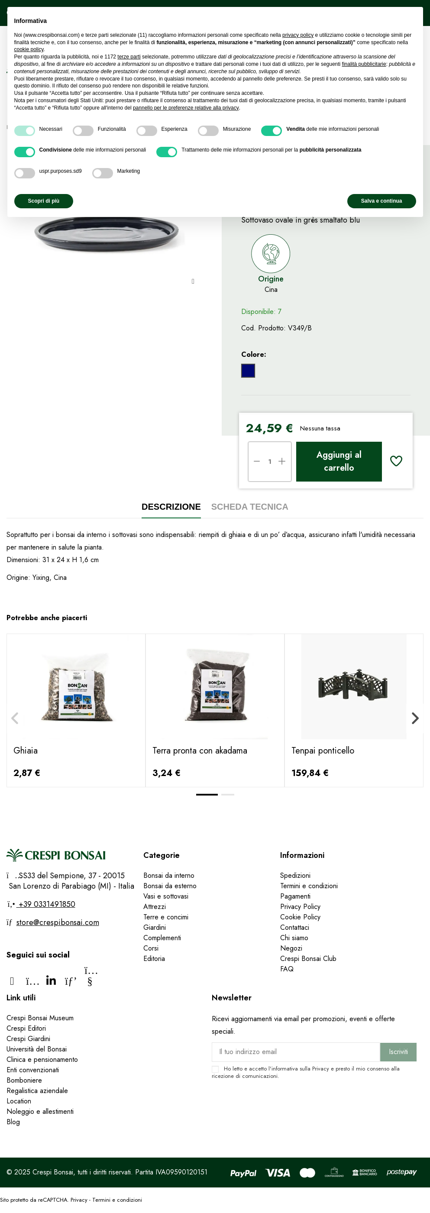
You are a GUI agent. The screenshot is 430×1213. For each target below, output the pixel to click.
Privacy (320, 1068)
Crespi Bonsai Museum (40, 1018)
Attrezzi (154, 907)
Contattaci (294, 927)
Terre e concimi (165, 917)
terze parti (128, 57)
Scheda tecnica (249, 506)
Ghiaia (25, 750)
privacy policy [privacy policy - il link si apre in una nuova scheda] (298, 35)
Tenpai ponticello (322, 750)
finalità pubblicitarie (364, 64)
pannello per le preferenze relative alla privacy (186, 108)
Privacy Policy (300, 907)
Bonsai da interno (168, 875)
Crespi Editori (26, 1028)
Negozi (291, 948)
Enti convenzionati (32, 1070)
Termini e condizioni (309, 886)
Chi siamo (294, 938)
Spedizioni (295, 875)
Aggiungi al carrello (339, 461)
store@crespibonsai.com (57, 922)
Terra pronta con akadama (199, 750)
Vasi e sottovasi (165, 896)
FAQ (288, 969)
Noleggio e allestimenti (40, 1111)
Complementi (162, 938)
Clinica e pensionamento (42, 1059)
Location (18, 1101)
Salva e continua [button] (381, 201)
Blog (13, 1122)
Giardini (154, 927)
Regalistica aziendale (37, 1091)
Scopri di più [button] (44, 201)
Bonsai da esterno (170, 886)
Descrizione (171, 506)
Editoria (154, 959)
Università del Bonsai (36, 1049)
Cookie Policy (300, 917)
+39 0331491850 (45, 904)
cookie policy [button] (29, 49)
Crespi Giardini (28, 1039)
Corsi (150, 948)
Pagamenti (295, 896)
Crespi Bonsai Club (308, 959)
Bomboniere (24, 1080)
